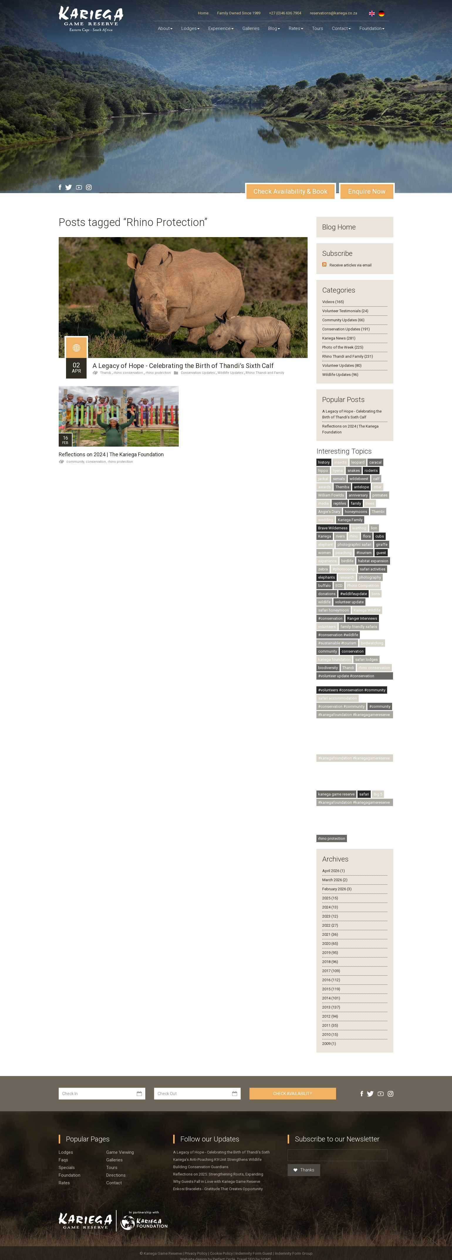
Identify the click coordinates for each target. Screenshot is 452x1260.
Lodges (66, 1152)
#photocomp (344, 569)
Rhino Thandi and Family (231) (347, 356)
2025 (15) (330, 898)
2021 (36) (330, 934)
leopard (358, 462)
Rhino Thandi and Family (265, 373)
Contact (341, 28)
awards (324, 487)
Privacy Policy (196, 1253)
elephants (326, 577)
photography (370, 577)
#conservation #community (341, 706)
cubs (379, 536)
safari (364, 794)
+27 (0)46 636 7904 (285, 13)
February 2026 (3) (337, 889)
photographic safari (354, 544)
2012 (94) (330, 1016)
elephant (325, 544)
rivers (340, 536)
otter (378, 487)
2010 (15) (330, 1034)
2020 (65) (330, 943)
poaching (343, 552)
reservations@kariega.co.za (333, 13)
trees (370, 503)
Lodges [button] (190, 28)
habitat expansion (373, 561)
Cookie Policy (222, 1253)
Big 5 (378, 794)
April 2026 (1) (333, 871)
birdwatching (372, 643)
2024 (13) (330, 907)
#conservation (330, 618)
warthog (359, 528)
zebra (323, 569)
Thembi (378, 511)
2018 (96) (330, 962)
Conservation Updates (198, 373)
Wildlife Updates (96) (340, 374)
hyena (338, 470)
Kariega (324, 536)
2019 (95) (330, 952)
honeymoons (356, 511)
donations (326, 594)
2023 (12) (330, 916)
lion (374, 528)
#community (379, 706)
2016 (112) (331, 980)
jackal (323, 479)
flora (367, 536)
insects (340, 462)
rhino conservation (128, 373)
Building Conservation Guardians (200, 1167)
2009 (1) (329, 1043)
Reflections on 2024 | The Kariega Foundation (111, 454)
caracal (375, 462)
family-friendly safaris (358, 626)
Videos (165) (333, 302)
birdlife (347, 561)
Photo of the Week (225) (342, 347)
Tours (317, 28)
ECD (339, 585)
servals (339, 479)
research (347, 577)
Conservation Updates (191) (346, 329)
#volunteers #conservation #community (351, 690)
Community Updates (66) (343, 320)
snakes (354, 470)
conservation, (97, 462)
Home (203, 13)
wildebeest (359, 479)
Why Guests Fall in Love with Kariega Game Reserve (216, 1181)
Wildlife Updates (230, 373)
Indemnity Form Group (294, 1253)
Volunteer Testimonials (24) (345, 311)
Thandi (105, 373)
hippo (323, 470)
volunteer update (349, 602)
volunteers (327, 626)
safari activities (372, 569)
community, (76, 462)
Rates (296, 28)
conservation (353, 651)
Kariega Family (350, 520)
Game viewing (120, 1152)
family (356, 503)
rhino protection (158, 373)
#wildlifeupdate (353, 594)
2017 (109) (331, 971)
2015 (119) (331, 989)
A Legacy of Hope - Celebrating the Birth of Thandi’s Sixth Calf (183, 365)
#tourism (364, 552)
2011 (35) (330, 1025)
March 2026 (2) (335, 880)
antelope (361, 487)
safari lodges (366, 659)
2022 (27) (330, 925)
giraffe (381, 544)
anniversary (358, 495)
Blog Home (339, 227)
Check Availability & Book (291, 191)
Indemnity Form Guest (253, 1253)
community (327, 651)
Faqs (63, 1160)
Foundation (372, 28)
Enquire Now (367, 191)
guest (381, 552)
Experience (221, 28)
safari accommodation (337, 698)
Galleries (250, 28)
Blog (274, 28)
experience (327, 561)
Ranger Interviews (362, 618)
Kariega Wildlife (367, 610)
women (324, 552)
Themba (342, 487)
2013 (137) (331, 1007)
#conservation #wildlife (338, 635)
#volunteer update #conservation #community (346, 677)
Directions (116, 1175)
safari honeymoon (333, 610)
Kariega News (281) (338, 338)
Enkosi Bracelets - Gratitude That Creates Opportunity (218, 1189)
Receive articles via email (351, 265)
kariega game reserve (336, 794)
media (323, 503)
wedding (325, 520)
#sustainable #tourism (337, 643)
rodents (371, 470)
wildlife (324, 602)
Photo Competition (363, 585)
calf (376, 479)
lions (376, 594)
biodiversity (328, 668)
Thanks (304, 1170)
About (165, 28)
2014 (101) (331, 998)
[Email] (337, 1155)
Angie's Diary (329, 511)
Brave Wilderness (333, 528)
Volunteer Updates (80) (342, 365)
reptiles (339, 503)
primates (379, 495)
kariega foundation (334, 659)
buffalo (324, 585)
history (324, 462)
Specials (67, 1167)
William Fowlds (331, 495)
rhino (354, 536)
